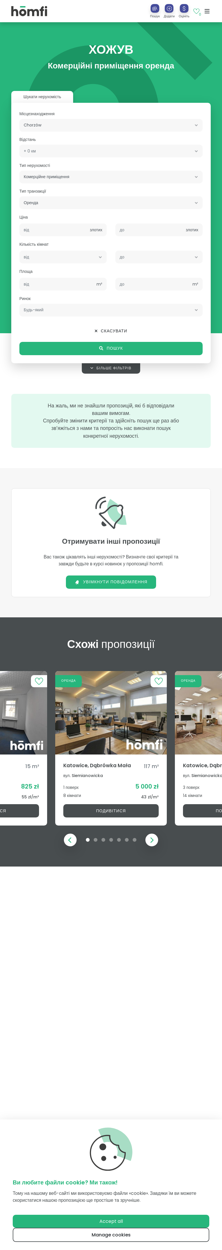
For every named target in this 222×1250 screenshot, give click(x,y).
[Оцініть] (184, 8)
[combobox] (111, 125)
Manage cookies (111, 1235)
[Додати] (169, 8)
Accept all (111, 1221)
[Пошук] (155, 8)
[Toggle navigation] (207, 11)
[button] (169, 11)
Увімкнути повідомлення (111, 582)
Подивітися (111, 811)
